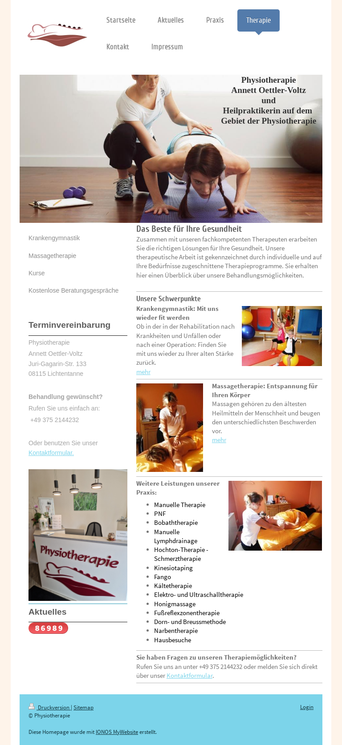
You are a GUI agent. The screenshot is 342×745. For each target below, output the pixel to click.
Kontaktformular (189, 675)
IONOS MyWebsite (117, 732)
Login (307, 707)
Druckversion (49, 707)
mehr (143, 371)
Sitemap (83, 707)
